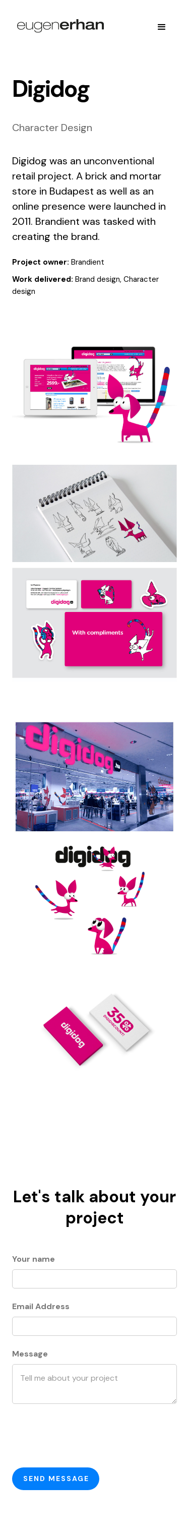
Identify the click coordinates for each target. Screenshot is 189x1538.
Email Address (41, 1306)
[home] (58, 27)
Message (30, 1353)
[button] (162, 27)
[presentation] (88, 1435)
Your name (33, 1259)
